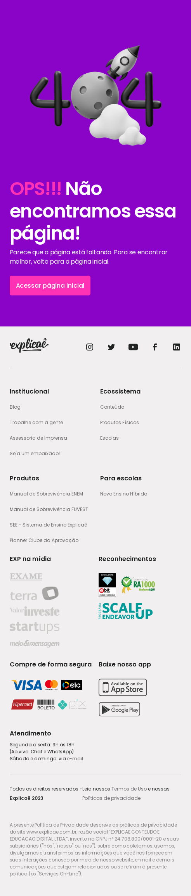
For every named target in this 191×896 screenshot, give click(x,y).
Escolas (109, 438)
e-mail (75, 758)
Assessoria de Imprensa (38, 438)
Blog (15, 407)
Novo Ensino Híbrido (123, 493)
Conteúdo (112, 407)
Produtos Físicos (119, 422)
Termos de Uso (129, 789)
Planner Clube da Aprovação (44, 540)
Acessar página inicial (50, 285)
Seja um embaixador (35, 453)
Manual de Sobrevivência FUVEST (49, 509)
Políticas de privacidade (111, 798)
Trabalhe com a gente (36, 422)
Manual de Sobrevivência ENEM (46, 493)
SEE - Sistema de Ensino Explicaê (48, 524)
